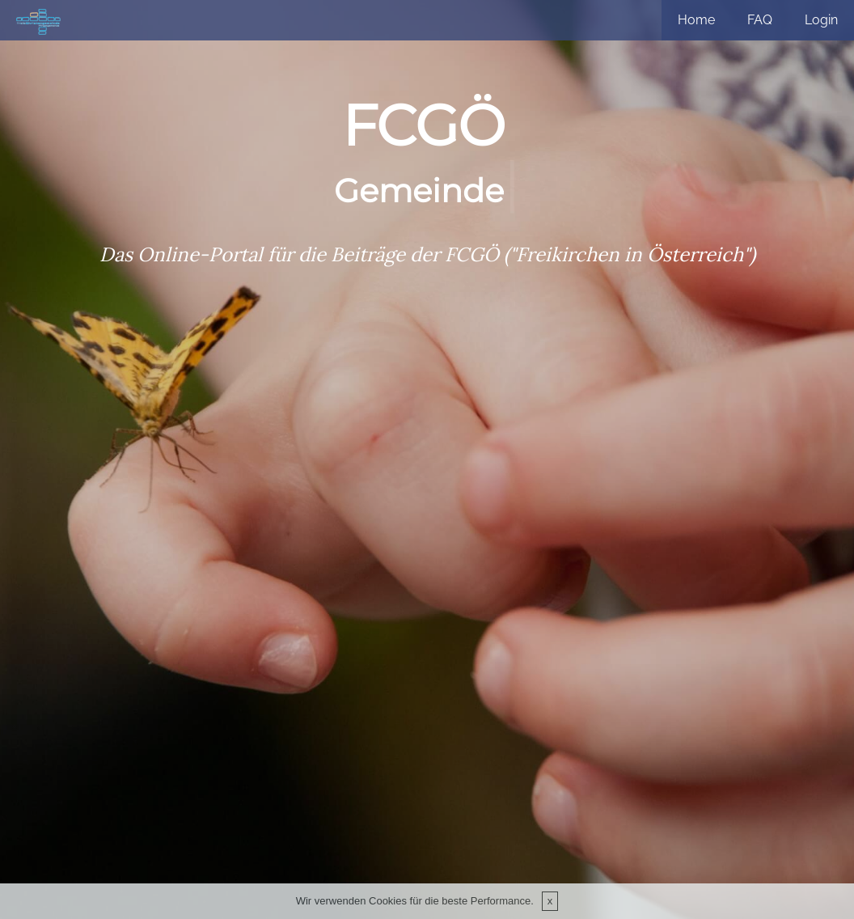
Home (696, 20)
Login (821, 20)
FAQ (759, 20)
